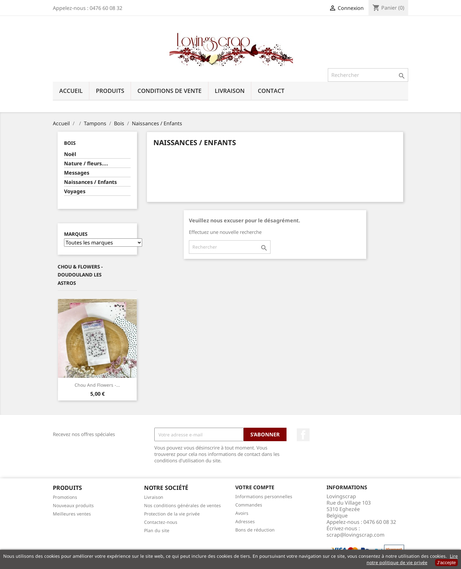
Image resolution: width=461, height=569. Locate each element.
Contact (271, 91)
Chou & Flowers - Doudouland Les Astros (80, 274)
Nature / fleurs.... (86, 163)
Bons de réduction (255, 530)
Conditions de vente (169, 91)
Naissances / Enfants (90, 182)
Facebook (303, 434)
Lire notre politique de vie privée (412, 559)
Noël (70, 154)
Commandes (248, 505)
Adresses (245, 521)
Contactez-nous (160, 522)
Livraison (230, 91)
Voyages (74, 191)
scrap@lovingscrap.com (355, 534)
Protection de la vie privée (172, 514)
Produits (110, 91)
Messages (76, 172)
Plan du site (156, 530)
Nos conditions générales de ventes (182, 505)
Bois (70, 143)
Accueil (71, 91)
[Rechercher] (368, 75)
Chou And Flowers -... (97, 385)
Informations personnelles (263, 496)
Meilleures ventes (72, 514)
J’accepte (446, 562)
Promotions (65, 497)
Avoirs (241, 513)
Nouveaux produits (73, 505)
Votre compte (254, 487)
